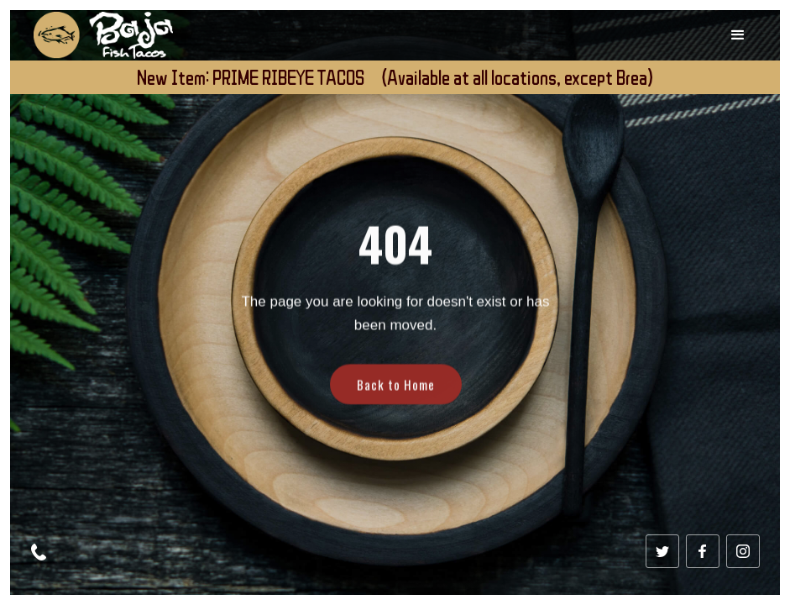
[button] (738, 35)
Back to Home (395, 398)
